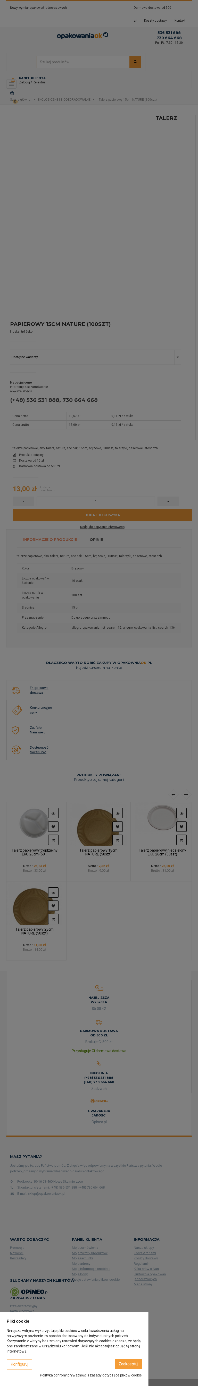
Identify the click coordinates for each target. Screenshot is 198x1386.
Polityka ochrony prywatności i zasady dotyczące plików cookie (91, 1375)
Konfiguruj (19, 1364)
